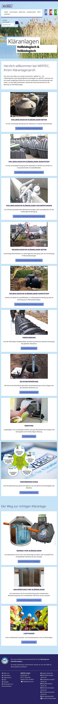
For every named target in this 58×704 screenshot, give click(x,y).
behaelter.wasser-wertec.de (46, 685)
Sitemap (5, 682)
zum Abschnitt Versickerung (29, 348)
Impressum (6, 675)
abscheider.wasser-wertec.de (47, 676)
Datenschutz (7, 677)
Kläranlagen (31, 12)
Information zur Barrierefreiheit (7, 685)
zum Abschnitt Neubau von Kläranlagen (29, 561)
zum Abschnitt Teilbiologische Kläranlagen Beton (29, 260)
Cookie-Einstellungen (48, 698)
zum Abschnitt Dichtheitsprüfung (29, 392)
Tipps (39, 12)
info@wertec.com (27, 681)
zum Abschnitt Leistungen (29, 642)
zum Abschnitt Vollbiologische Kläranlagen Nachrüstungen (29, 216)
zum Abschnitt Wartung (29, 436)
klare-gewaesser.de (47, 696)
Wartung (22, 12)
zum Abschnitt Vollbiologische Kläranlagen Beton (29, 128)
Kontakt (7, 14)
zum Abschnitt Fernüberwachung (29, 492)
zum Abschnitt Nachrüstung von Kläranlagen (29, 600)
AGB (4, 680)
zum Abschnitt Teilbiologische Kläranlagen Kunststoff (29, 304)
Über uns (6, 673)
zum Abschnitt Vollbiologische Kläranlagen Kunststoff (29, 172)
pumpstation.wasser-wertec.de (47, 680)
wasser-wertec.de (46, 673)
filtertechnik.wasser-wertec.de (47, 689)
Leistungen (13, 12)
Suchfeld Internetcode (6, 21)
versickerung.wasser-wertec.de (47, 693)
